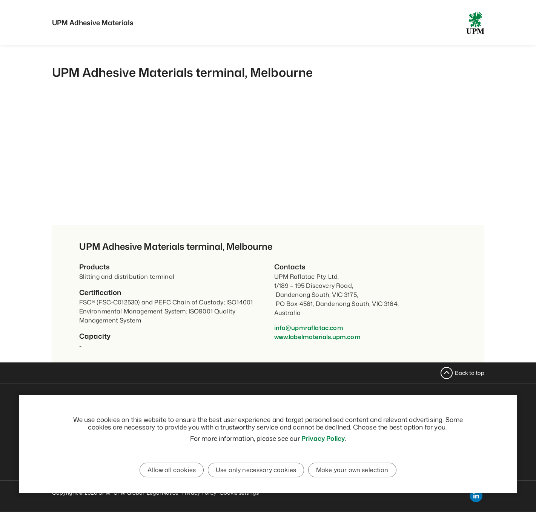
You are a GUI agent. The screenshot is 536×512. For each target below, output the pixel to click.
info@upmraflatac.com (308, 328)
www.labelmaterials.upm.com (317, 337)
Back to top (469, 373)
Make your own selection (352, 470)
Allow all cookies (172, 470)
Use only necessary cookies (256, 470)
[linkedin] (476, 495)
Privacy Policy (323, 438)
